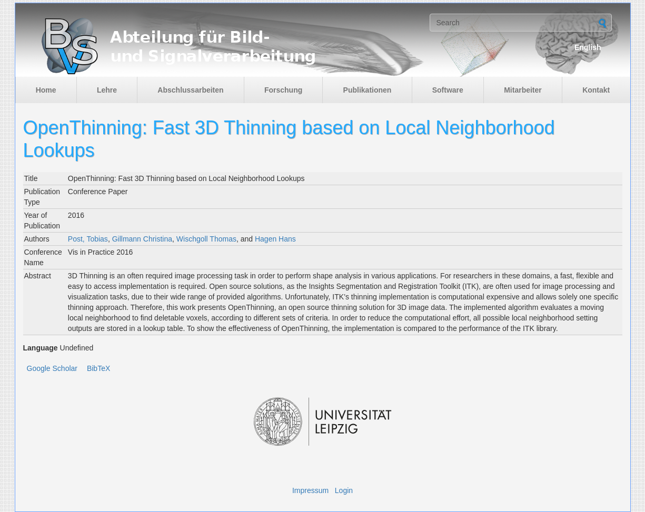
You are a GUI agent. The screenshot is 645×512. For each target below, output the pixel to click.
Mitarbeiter (523, 90)
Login (344, 490)
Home (46, 90)
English (587, 47)
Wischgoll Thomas (206, 239)
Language (40, 348)
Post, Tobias (88, 239)
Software (447, 90)
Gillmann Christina (142, 239)
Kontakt (596, 90)
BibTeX (98, 368)
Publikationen (367, 90)
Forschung (283, 90)
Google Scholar (52, 368)
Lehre (107, 90)
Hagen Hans (275, 239)
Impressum (310, 490)
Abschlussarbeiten (190, 90)
